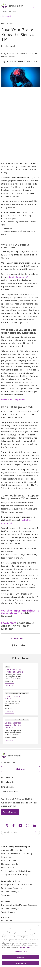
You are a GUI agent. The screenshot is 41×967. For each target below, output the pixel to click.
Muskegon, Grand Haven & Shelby (16, 884)
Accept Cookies (20, 964)
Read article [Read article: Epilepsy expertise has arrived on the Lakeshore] (20, 730)
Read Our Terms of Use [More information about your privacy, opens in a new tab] (27, 948)
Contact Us (6, 857)
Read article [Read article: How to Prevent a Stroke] (20, 702)
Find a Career (7, 920)
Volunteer (5, 895)
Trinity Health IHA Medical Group (16, 871)
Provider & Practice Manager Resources (19, 905)
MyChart (20, 769)
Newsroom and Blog (10, 864)
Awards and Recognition (12, 850)
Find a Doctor (7, 777)
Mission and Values (9, 860)
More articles (17, 639)
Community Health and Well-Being (16, 853)
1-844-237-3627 (8, 762)
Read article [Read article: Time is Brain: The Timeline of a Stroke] (20, 676)
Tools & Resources (9, 791)
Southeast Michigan (10, 891)
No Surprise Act (8, 867)
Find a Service (7, 787)
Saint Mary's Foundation (12, 888)
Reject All (20, 958)
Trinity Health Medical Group (14, 874)
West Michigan (8, 912)
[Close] (38, 927)
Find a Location (8, 782)
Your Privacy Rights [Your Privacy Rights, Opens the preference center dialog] (20, 952)
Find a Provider (10, 812)
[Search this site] (20, 832)
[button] (38, 5)
